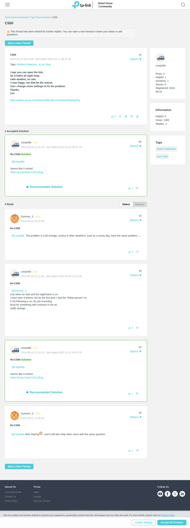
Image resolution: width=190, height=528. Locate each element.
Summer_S (27, 216)
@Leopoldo (18, 161)
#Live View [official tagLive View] (45, 64)
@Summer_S (19, 290)
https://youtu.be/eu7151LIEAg (26, 172)
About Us (10, 486)
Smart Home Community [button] (105, 5)
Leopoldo (26, 142)
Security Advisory (42, 501)
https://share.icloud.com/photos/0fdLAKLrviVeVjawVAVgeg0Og (45, 100)
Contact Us (10, 496)
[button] (137, 116)
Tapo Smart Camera (40, 17)
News (36, 492)
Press (37, 486)
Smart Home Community (16, 17)
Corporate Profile (13, 492)
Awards (37, 496)
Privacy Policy (11, 501)
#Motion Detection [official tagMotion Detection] (27, 64)
